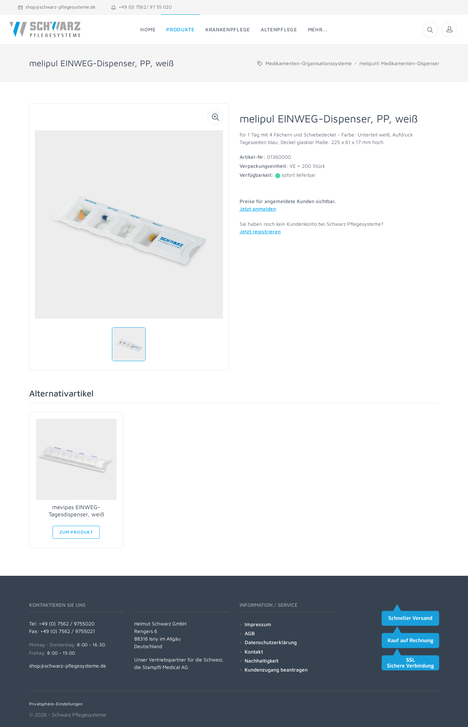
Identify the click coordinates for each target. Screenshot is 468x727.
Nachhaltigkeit (261, 661)
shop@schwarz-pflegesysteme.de (56, 7)
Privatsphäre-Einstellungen (56, 703)
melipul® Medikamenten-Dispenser (399, 63)
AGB (250, 633)
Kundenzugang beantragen (276, 670)
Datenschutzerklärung (271, 642)
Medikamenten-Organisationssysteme (308, 63)
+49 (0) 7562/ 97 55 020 (141, 7)
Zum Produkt (76, 532)
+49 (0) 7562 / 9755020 (67, 623)
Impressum (258, 624)
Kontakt (254, 652)
